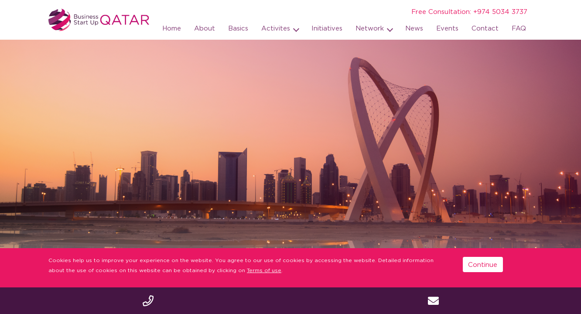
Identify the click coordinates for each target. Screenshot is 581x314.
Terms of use (264, 270)
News (414, 27)
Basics (238, 27)
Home (171, 27)
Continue (482, 264)
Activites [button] (276, 27)
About (204, 27)
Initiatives (326, 27)
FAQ (519, 27)
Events (447, 27)
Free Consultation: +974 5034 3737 (469, 11)
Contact (485, 27)
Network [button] (370, 27)
